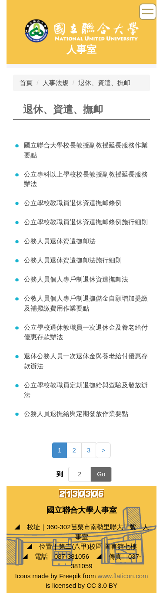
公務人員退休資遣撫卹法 (60, 241)
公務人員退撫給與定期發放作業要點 (76, 413)
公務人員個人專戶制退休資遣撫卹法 (76, 279)
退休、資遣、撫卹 (104, 82)
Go (101, 474)
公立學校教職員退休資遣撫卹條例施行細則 (86, 222)
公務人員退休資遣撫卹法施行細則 (73, 260)
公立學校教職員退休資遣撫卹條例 (73, 202)
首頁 (26, 82)
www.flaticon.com (123, 576)
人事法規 (56, 82)
